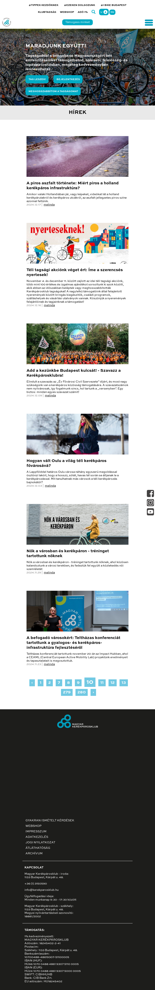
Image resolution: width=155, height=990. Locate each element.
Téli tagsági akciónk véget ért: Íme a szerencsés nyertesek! (75, 272)
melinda (49, 204)
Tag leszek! (37, 79)
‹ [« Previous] (32, 683)
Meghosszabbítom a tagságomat (53, 91)
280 (82, 692)
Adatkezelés (36, 837)
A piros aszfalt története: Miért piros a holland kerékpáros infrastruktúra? (73, 185)
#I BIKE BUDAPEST (113, 5)
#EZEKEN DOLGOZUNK (79, 5)
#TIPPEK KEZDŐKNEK (43, 5)
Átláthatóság (37, 848)
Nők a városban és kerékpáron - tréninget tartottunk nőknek (68, 553)
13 (124, 683)
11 (102, 683)
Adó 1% (83, 12)
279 (67, 692)
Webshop (67, 12)
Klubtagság (47, 12)
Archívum (34, 853)
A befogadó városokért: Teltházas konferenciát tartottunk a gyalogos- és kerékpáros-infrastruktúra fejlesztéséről (73, 643)
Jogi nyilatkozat (40, 842)
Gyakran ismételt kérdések (49, 820)
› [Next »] (93, 692)
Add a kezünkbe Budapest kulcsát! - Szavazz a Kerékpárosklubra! (74, 373)
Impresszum (35, 831)
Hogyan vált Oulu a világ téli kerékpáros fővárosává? (66, 463)
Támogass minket (77, 22)
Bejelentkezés (68, 79)
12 (113, 683)
